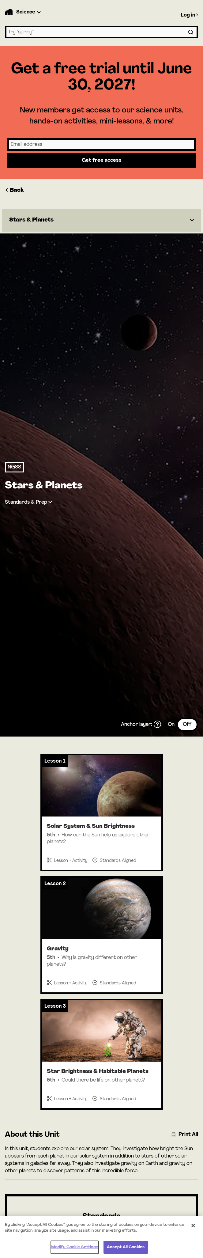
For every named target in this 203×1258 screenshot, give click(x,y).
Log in (189, 15)
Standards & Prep (26, 502)
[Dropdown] (101, 220)
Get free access (102, 160)
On (171, 724)
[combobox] (101, 32)
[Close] (193, 1228)
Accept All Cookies (126, 1250)
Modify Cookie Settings (74, 1250)
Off (187, 724)
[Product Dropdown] (29, 12)
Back (14, 190)
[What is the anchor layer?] (157, 724)
